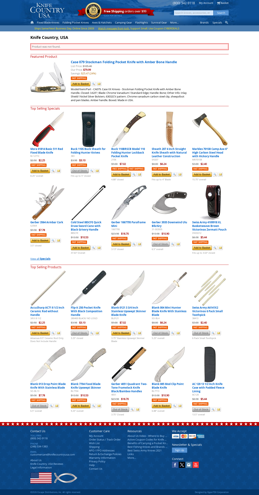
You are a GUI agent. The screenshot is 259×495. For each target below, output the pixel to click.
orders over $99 (116, 12)
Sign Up (179, 450)
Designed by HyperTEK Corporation (212, 492)
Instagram (189, 465)
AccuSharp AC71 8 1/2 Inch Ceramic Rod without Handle (47, 311)
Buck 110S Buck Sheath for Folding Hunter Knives (88, 150)
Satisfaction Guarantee (93, 11)
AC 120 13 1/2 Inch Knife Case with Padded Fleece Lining (208, 387)
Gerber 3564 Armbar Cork (46, 222)
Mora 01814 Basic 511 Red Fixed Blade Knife (46, 150)
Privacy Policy (97, 461)
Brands (204, 22)
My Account (206, 3)
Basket (225, 3)
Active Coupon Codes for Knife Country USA (153, 439)
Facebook (175, 465)
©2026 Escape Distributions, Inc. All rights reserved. (55, 492)
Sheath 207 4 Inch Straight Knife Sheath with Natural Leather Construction (169, 152)
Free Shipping (119, 169)
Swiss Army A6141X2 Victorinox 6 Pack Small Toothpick (207, 311)
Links (130, 454)
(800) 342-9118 (184, 3)
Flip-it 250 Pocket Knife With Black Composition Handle (86, 311)
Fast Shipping (79, 78)
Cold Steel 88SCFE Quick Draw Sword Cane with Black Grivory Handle (86, 225)
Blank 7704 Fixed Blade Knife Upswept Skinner (86, 385)
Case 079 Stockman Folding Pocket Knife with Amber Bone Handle (124, 62)
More (174, 22)
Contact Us (37, 431)
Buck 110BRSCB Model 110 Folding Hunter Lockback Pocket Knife (128, 152)
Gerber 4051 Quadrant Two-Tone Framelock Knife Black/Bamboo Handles (129, 387)
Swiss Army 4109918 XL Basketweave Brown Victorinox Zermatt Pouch (209, 225)
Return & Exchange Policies (105, 454)
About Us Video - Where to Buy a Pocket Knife (154, 436)
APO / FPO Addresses (102, 450)
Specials (217, 22)
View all (40, 259)
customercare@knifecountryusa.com (52, 454)
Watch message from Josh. (114, 28)
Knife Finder (227, 22)
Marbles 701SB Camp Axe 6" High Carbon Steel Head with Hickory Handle (210, 152)
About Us (35, 460)
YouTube (196, 465)
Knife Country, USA (47, 10)
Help (92, 465)
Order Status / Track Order (105, 439)
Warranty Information (102, 458)
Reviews (46, 464)
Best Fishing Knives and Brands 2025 (149, 447)
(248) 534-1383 (39, 446)
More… (131, 458)
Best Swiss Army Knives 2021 (144, 450)
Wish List (94, 443)
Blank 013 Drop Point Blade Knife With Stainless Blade (48, 385)
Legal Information (41, 467)
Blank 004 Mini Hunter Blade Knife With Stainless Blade (169, 311)
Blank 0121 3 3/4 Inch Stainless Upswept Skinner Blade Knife (128, 311)
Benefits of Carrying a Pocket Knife (148, 443)
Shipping (94, 447)
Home (32, 22)
